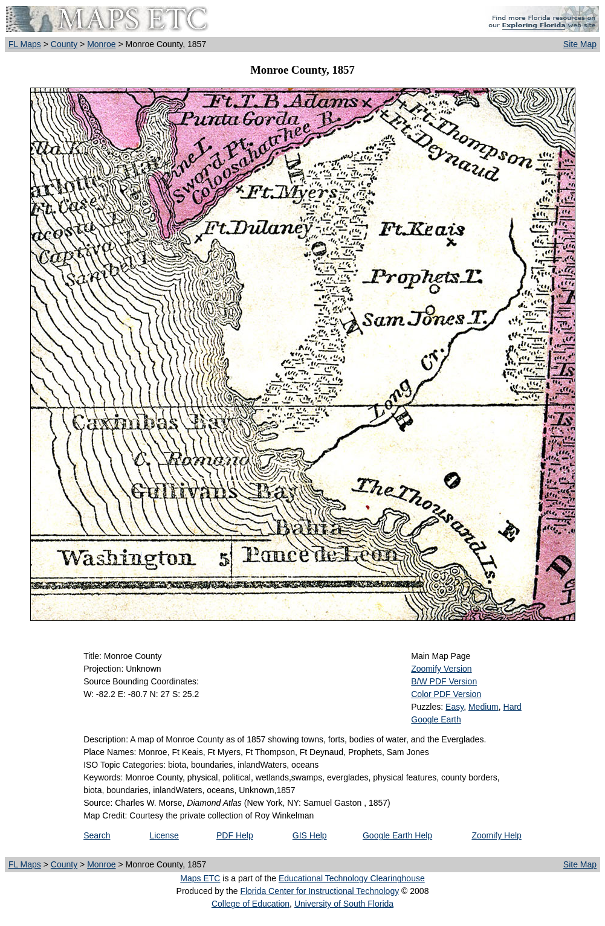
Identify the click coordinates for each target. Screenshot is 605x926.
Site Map (580, 44)
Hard (512, 707)
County (64, 44)
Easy (454, 707)
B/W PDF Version (444, 681)
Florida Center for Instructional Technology (319, 891)
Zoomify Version (441, 669)
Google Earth (436, 719)
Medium (483, 707)
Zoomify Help (496, 835)
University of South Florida (343, 903)
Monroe (101, 44)
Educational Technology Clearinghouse (352, 878)
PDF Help (234, 835)
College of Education (251, 903)
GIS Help (310, 835)
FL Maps (24, 44)
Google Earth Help (397, 835)
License (164, 835)
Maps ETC (200, 878)
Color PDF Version (446, 694)
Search (96, 835)
